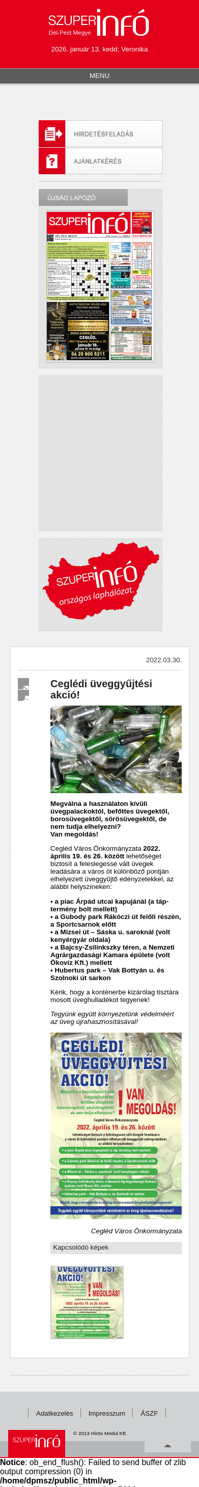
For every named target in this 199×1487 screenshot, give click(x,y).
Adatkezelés (54, 1413)
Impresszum (107, 1413)
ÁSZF (149, 1413)
